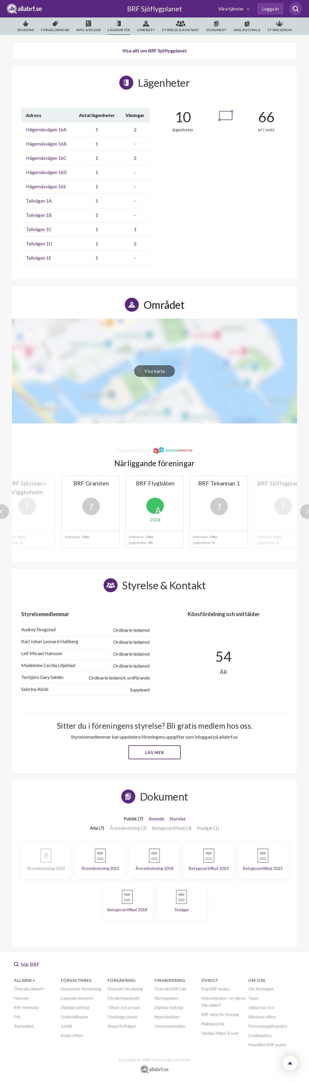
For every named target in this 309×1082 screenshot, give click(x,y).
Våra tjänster (231, 8)
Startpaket (24, 1026)
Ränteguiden (166, 998)
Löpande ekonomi (77, 998)
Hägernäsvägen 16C (46, 158)
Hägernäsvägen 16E (46, 186)
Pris (17, 1016)
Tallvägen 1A (39, 200)
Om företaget (261, 988)
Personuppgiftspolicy (267, 1026)
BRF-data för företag (220, 1014)
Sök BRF (27, 964)
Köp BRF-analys (215, 988)
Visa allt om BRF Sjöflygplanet (154, 50)
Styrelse (178, 818)
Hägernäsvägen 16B (46, 143)
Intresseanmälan (169, 1026)
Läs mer (154, 752)
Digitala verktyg (75, 1007)
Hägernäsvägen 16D (46, 172)
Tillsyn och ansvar (124, 1007)
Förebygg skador (123, 1016)
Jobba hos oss (261, 1007)
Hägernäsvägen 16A (46, 129)
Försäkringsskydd (123, 998)
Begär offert (72, 1035)
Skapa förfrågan (122, 1026)
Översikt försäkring (125, 988)
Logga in (270, 8)
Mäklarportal (212, 1023)
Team (253, 998)
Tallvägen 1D (39, 243)
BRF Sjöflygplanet (154, 8)
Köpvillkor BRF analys (267, 1044)
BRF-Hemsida (26, 1007)
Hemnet (21, 998)
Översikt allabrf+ (29, 988)
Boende (156, 818)
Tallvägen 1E (38, 257)
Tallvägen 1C (39, 229)
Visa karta (154, 371)
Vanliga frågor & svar (220, 1032)
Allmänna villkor (262, 1016)
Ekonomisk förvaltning (81, 988)
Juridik (66, 1026)
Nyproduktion (167, 1016)
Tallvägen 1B (39, 215)
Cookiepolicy (259, 1035)
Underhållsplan (74, 1016)
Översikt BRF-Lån (170, 988)
